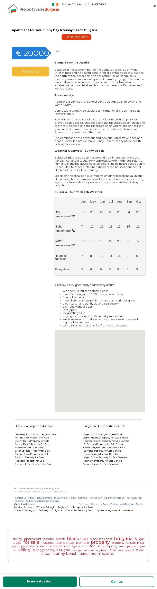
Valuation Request (24, 504)
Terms (73, 498)
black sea (77, 538)
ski (113, 549)
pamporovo (65, 543)
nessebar (48, 543)
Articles (31, 498)
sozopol (130, 550)
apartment (32, 539)
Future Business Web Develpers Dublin (123, 504)
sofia (120, 550)
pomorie (82, 543)
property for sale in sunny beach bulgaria (50, 546)
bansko (48, 539)
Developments (44, 498)
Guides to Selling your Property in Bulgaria (38, 510)
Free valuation (40, 581)
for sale (31, 542)
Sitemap (82, 498)
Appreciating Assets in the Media (115, 510)
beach (60, 539)
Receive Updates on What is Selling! (34, 507)
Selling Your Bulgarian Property (42, 501)
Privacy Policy (61, 498)
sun (48, 554)
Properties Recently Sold (79, 510)
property (100, 542)
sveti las (107, 554)
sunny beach (65, 553)
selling (24, 549)
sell (92, 546)
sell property (107, 546)
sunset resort (90, 554)
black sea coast (101, 539)
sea (84, 546)
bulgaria (123, 538)
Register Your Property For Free (75, 507)
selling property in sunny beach (90, 550)
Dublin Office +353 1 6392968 (83, 4)
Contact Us (20, 498)
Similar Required (76, 37)
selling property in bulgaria (52, 550)
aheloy (17, 539)
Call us (117, 582)
